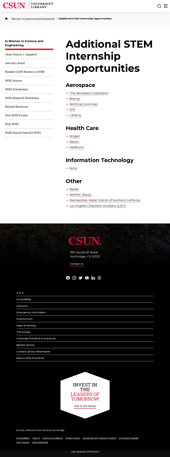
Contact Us (77, 263)
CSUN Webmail (40, 442)
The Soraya (23, 331)
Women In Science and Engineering (33, 18)
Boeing (75, 98)
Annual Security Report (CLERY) (99, 438)
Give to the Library (85, 405)
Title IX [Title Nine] (36, 438)
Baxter (74, 141)
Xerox (73, 168)
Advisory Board (15, 63)
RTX (72, 109)
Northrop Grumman (84, 104)
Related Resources (16, 106)
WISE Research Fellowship (22, 98)
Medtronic (77, 147)
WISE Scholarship (16, 89)
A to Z (20, 292)
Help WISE (12, 124)
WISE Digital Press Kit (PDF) (23, 132)
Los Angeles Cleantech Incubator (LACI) (98, 206)
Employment (24, 318)
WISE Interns (13, 80)
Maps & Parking (26, 325)
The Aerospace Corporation (89, 93)
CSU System (22, 442)
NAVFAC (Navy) (80, 194)
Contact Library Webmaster (33, 351)
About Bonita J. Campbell (21, 54)
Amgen (75, 136)
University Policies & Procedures (36, 338)
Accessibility (23, 299)
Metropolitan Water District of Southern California (105, 200)
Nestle (74, 189)
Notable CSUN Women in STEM (25, 71)
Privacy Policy (73, 438)
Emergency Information (31, 312)
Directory (22, 305)
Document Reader (129, 438)
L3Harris (75, 115)
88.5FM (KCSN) (25, 345)
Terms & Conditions (52, 438)
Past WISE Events (16, 115)
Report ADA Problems (30, 357)
